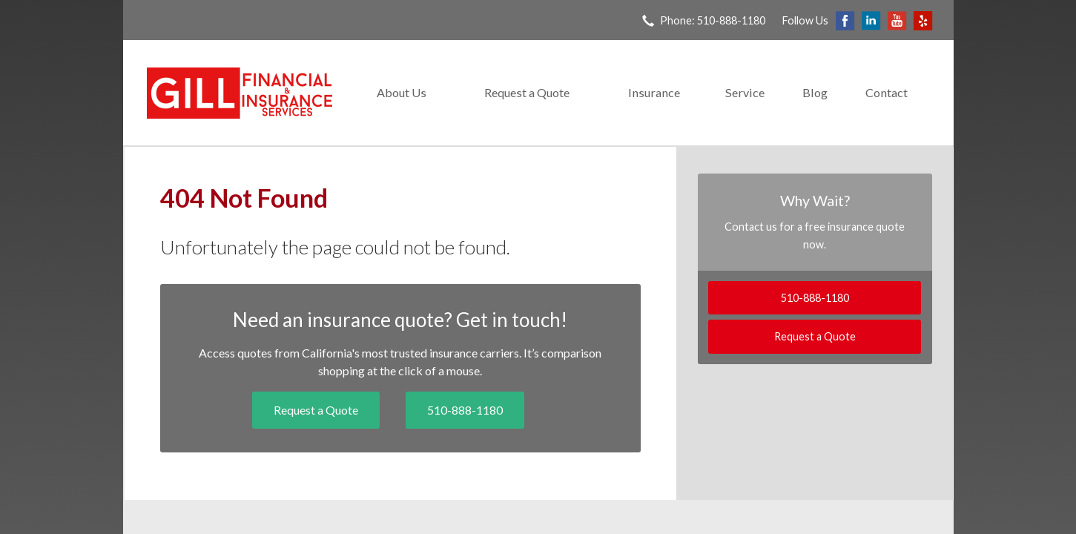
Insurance (654, 92)
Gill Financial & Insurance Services (239, 93)
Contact (886, 92)
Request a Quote (527, 92)
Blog (815, 92)
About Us (401, 92)
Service (745, 92)
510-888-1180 (465, 410)
